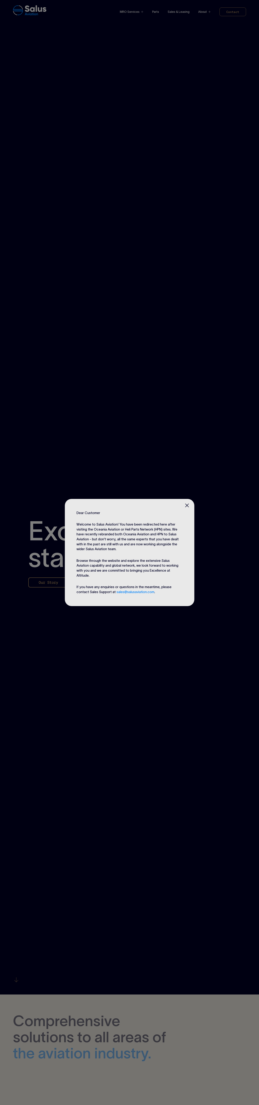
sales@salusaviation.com (135, 592)
